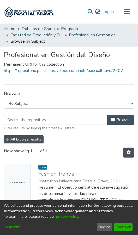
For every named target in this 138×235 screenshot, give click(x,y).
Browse (121, 120)
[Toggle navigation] (126, 12)
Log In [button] (108, 12)
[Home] (29, 11)
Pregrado (69, 29)
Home (9, 29)
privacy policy (67, 216)
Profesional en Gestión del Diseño (95, 35)
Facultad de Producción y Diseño (36, 35)
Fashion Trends (56, 173)
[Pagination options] (128, 153)
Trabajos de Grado (38, 29)
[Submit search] (90, 12)
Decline (104, 227)
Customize (12, 227)
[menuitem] (97, 12)
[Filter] (55, 120)
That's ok (123, 227)
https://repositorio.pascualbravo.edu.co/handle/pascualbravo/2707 (63, 71)
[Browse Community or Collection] (69, 104)
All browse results (23, 139)
